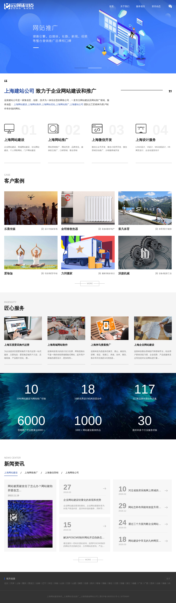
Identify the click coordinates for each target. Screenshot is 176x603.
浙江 (128, 583)
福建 (134, 583)
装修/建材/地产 (108, 229)
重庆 (24, 583)
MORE (90, 283)
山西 (74, 583)
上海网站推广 (58, 140)
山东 (62, 583)
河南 (56, 583)
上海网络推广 (31, 472)
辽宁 (44, 583)
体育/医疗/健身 (165, 229)
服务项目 (140, 6)
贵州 (152, 583)
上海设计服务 (146, 140)
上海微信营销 (51, 472)
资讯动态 (156, 6)
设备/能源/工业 (165, 273)
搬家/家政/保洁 (108, 273)
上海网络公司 (72, 472)
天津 (12, 583)
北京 (6, 583)
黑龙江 (31, 583)
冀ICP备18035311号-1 (109, 596)
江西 (116, 583)
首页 (111, 6)
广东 (140, 583)
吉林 (38, 583)
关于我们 (124, 6)
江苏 (68, 583)
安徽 (122, 583)
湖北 (110, 583)
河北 (50, 583)
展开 (168, 579)
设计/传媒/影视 (51, 229)
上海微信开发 (102, 140)
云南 (158, 583)
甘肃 (86, 583)
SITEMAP (125, 596)
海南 (164, 583)
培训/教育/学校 (51, 273)
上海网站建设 (14, 140)
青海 (98, 583)
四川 (92, 583)
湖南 (104, 583)
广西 (146, 583)
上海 (18, 583)
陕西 (80, 583)
